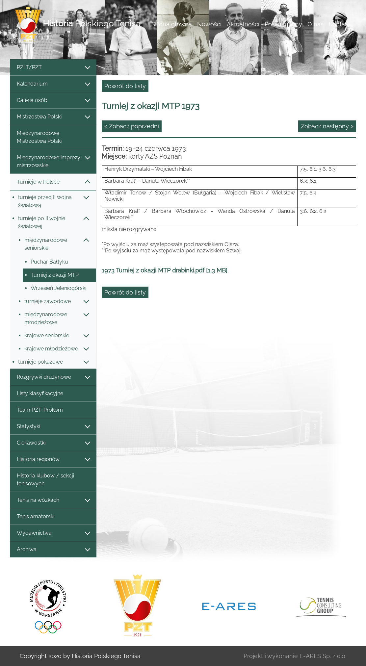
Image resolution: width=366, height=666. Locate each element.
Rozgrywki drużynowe (53, 377)
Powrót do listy (125, 86)
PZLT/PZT (53, 67)
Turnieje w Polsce (53, 182)
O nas (315, 24)
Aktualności (243, 24)
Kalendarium (53, 84)
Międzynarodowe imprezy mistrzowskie (53, 161)
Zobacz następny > (327, 126)
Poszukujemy (283, 24)
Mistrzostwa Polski (53, 117)
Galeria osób (53, 100)
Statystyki (53, 426)
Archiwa (53, 549)
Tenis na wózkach (53, 500)
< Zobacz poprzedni (131, 126)
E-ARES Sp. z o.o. (323, 656)
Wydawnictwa (53, 533)
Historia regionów (53, 459)
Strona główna (171, 24)
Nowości (209, 24)
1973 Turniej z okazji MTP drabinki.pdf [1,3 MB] (164, 270)
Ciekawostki (53, 443)
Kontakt (339, 24)
